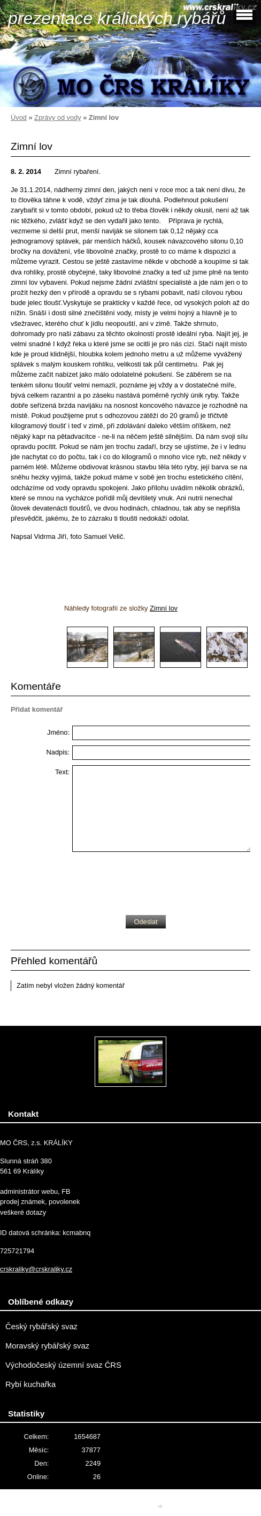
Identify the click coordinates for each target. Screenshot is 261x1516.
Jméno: (58, 732)
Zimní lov (164, 608)
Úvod (19, 117)
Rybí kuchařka (30, 1384)
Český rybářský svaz (41, 1326)
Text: (62, 772)
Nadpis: (58, 752)
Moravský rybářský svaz (47, 1346)
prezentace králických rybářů (117, 18)
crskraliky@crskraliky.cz (36, 1269)
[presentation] (153, 881)
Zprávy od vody (57, 117)
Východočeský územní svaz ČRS (63, 1365)
